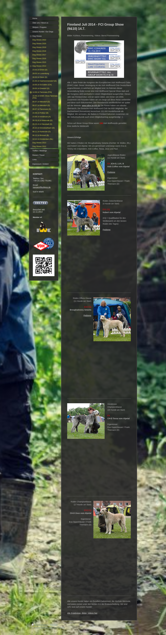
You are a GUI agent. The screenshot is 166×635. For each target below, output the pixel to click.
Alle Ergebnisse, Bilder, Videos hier (82, 613)
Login (131, 625)
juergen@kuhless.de (42, 187)
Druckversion (40, 625)
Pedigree (111, 172)
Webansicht (128, 628)
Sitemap (54, 625)
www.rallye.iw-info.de (91, 105)
